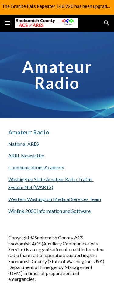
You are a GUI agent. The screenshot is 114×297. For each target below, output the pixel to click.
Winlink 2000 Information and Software (49, 211)
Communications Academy (36, 167)
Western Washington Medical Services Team (54, 199)
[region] (57, 7)
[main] (57, 75)
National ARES (23, 144)
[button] (7, 23)
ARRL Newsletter (26, 155)
